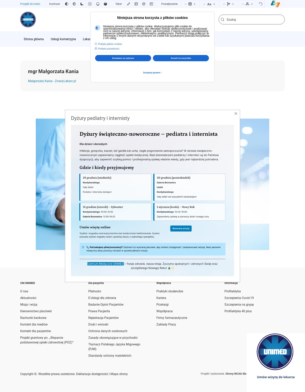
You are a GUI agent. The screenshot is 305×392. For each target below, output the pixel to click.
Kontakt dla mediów (34, 324)
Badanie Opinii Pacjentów (106, 304)
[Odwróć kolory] (67, 4)
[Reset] (261, 4)
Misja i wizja (28, 304)
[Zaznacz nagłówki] (136, 4)
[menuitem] (33, 39)
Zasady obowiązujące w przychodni (113, 338)
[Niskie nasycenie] (98, 4)
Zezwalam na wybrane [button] (123, 58)
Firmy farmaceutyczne (171, 318)
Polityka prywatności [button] (108, 48)
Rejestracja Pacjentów (103, 318)
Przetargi (162, 304)
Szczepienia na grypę (239, 304)
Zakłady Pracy (166, 324)
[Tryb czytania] (151, 4)
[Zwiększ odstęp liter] (252, 4)
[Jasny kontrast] (90, 4)
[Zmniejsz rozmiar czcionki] (204, 4)
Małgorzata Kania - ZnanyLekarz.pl (52, 81)
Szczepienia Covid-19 (239, 298)
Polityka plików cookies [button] (110, 44)
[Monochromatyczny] (74, 4)
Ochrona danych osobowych (107, 331)
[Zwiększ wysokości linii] (233, 4)
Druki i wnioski (98, 324)
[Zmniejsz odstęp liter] (243, 4)
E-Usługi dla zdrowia (102, 298)
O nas (24, 291)
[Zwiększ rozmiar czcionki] (214, 4)
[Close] (236, 113)
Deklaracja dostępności (92, 374)
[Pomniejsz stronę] (185, 4)
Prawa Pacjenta (99, 311)
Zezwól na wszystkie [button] (181, 58)
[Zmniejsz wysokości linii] (224, 4)
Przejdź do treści (30, 3)
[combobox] (252, 19)
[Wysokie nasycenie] (105, 4)
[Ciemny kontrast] (82, 4)
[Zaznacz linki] (128, 4)
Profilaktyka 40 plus (238, 311)
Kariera (161, 298)
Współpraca (164, 311)
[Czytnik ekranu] (144, 4)
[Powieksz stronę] (194, 4)
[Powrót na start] (28, 19)
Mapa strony (119, 374)
